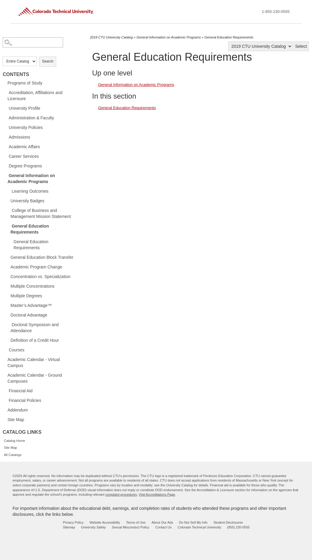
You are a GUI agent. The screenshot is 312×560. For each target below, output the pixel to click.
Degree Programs (25, 166)
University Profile (24, 108)
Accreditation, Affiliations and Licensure (35, 95)
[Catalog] (260, 46)
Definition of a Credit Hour (35, 340)
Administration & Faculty (31, 117)
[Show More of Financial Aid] (6, 390)
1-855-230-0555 (276, 11)
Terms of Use (136, 522)
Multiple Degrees (26, 295)
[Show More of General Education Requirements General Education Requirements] (9, 226)
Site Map (16, 419)
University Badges (27, 200)
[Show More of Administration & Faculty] (6, 118)
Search (47, 61)
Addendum (18, 410)
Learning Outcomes (30, 191)
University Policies (26, 127)
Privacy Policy (73, 522)
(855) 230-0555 (238, 527)
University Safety (93, 527)
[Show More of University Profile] (6, 108)
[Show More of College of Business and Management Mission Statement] (9, 210)
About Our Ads (162, 522)
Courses (16, 349)
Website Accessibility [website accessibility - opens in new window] (104, 522)
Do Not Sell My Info (193, 522)
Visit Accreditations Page (157, 494)
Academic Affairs (24, 146)
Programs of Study (25, 83)
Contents (16, 74)
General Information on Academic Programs (31, 178)
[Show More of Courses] (6, 350)
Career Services (24, 156)
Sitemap (69, 527)
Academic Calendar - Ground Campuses (35, 378)
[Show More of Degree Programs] (6, 166)
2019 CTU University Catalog (111, 37)
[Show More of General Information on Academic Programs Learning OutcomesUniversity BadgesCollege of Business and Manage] (6, 175)
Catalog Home (14, 440)
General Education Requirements (30, 229)
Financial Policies (25, 400)
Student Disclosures (228, 522)
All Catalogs (13, 455)
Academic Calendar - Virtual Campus (34, 362)
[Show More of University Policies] (6, 127)
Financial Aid (20, 390)
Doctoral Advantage (29, 315)
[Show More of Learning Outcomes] (9, 191)
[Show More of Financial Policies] (6, 400)
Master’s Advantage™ (31, 305)
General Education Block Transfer (42, 257)
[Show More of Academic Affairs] (6, 146)
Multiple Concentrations (32, 286)
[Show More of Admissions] (6, 137)
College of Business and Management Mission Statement (41, 213)
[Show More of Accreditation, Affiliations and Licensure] (6, 92)
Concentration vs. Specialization (40, 276)
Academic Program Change (36, 267)
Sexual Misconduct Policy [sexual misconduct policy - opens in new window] (130, 527)
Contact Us (163, 527)
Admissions (19, 137)
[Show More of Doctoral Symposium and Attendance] (9, 324)
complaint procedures (121, 494)
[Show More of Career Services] (6, 156)
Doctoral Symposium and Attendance (35, 327)
